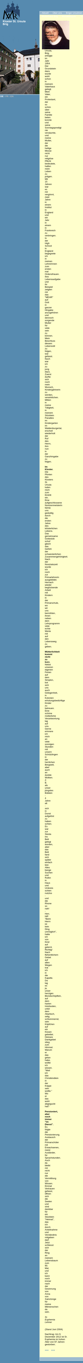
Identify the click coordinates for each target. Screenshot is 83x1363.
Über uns (57, 13)
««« (47, 1350)
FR (7, 96)
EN (12, 96)
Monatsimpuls (69, 16)
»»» (53, 1350)
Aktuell (45, 13)
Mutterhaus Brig (50, 16)
